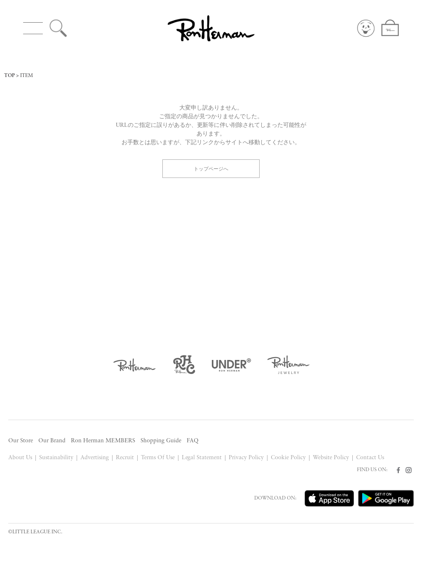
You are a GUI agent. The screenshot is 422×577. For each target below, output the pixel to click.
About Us (20, 458)
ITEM (26, 75)
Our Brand (52, 441)
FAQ (193, 441)
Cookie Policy (288, 458)
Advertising (94, 458)
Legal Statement (202, 458)
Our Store (20, 441)
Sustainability (56, 458)
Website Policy (331, 458)
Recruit (125, 458)
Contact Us (370, 458)
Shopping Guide (161, 441)
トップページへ (211, 168)
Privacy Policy (246, 458)
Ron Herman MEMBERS (103, 441)
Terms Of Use (158, 458)
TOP (9, 75)
